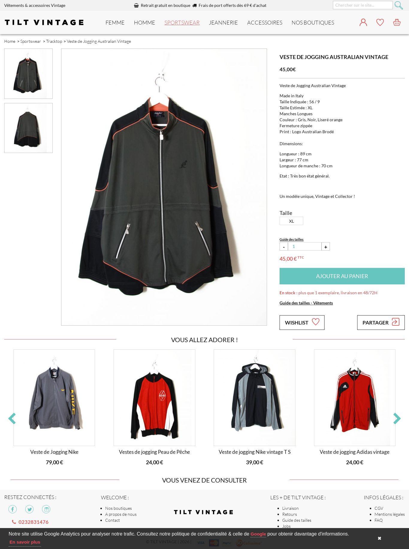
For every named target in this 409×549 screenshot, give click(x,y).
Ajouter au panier (342, 276)
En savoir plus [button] (25, 542)
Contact (112, 520)
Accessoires (264, 22)
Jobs (286, 526)
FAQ (379, 520)
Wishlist (302, 322)
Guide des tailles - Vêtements (306, 302)
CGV (379, 508)
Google (258, 533)
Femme (115, 22)
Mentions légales (390, 514)
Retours (289, 514)
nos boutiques (313, 22)
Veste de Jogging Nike (54, 452)
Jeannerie (223, 22)
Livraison (290, 508)
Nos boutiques (118, 508)
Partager (381, 322)
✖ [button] (379, 538)
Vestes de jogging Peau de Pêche (154, 452)
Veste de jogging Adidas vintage (355, 452)
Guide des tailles (296, 520)
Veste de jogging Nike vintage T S (255, 452)
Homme (144, 22)
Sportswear (182, 22)
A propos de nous (121, 514)
